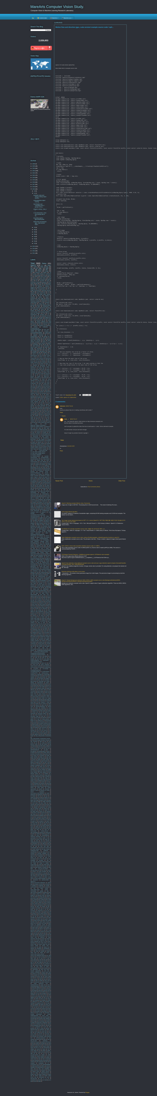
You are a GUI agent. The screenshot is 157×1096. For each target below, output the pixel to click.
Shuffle (43, 301)
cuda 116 (37, 657)
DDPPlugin (46, 465)
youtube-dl (33, 419)
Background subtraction (45, 273)
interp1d (40, 789)
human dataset (42, 772)
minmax (43, 400)
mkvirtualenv (34, 843)
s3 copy (41, 958)
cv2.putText (35, 668)
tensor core (42, 414)
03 (34, 238)
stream (32, 998)
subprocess (34, 1001)
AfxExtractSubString (47, 430)
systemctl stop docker (46, 1008)
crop (31, 384)
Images (32, 506)
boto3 (50, 377)
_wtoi (45, 587)
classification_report (36, 629)
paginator (32, 405)
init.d (44, 784)
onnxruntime (46, 345)
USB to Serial (42, 573)
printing (35, 914)
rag (31, 933)
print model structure (42, 913)
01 (34, 243)
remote (48, 938)
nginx (48, 854)
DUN (39, 467)
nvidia (41, 402)
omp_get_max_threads (43, 868)
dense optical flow (40, 292)
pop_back (33, 912)
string (49, 277)
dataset (38, 339)
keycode (38, 804)
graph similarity (44, 761)
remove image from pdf (44, 944)
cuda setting (46, 658)
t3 (32, 1011)
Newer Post (59, 481)
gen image (42, 742)
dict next (49, 685)
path (41, 347)
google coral (42, 756)
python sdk (42, 927)
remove (32, 940)
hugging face (48, 317)
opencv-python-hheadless (40, 878)
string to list (42, 998)
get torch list (46, 748)
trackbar (34, 352)
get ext (49, 745)
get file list (34, 747)
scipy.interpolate (34, 968)
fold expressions (43, 727)
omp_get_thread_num (35, 870)
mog (36, 846)
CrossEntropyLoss (35, 328)
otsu (34, 888)
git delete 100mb (46, 752)
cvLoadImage (39, 674)
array (37, 597)
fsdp (35, 303)
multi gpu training (45, 849)
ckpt (50, 628)
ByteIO (33, 442)
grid (36, 391)
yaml (36, 325)
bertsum (33, 605)
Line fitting (46, 516)
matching (47, 295)
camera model (34, 616)
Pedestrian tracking (35, 301)
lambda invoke (38, 808)
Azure (40, 355)
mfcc (42, 840)
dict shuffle (33, 387)
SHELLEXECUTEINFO (35, 554)
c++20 (41, 614)
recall (48, 935)
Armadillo (44, 432)
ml (39, 843)
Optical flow (73, 397)
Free (48, 488)
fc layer (38, 719)
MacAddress (46, 521)
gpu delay (49, 756)
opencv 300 (39, 875)
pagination (40, 892)
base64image (34, 336)
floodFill (36, 727)
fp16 (50, 733)
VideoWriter (33, 372)
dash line (39, 675)
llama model (34, 822)
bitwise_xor (39, 377)
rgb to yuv (45, 949)
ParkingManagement (35, 542)
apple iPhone (45, 593)
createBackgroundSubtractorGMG (44, 650)
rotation (41, 952)
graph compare (46, 759)
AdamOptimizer (34, 429)
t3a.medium (37, 1011)
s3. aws (47, 958)
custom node (37, 384)
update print (33, 416)
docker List (47, 691)
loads (40, 823)
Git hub (47, 495)
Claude (32, 460)
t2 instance (38, 1009)
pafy (48, 891)
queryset (48, 931)
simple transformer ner (46, 982)
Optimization (33, 368)
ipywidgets (33, 396)
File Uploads (39, 485)
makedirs (41, 398)
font (39, 390)
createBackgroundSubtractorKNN (41, 651)
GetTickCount (41, 495)
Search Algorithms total (41, 555)
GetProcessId (33, 495)
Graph (32, 496)
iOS (33, 318)
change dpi (43, 619)
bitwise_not (46, 336)
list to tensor (40, 819)
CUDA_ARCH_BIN (43, 450)
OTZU (38, 366)
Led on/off (36, 363)
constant (43, 640)
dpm (38, 699)
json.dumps (41, 798)
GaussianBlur (33, 492)
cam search (41, 615)
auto (33, 598)
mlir (46, 344)
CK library (47, 444)
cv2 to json (33, 667)
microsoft (47, 840)
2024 (33, 168)
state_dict (44, 996)
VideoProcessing (41, 576)
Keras (42, 309)
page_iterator (33, 892)
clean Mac (44, 629)
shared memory (34, 979)
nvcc (50, 344)
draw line (32, 388)
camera (47, 615)
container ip (34, 642)
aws (32, 268)
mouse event (48, 318)
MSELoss (47, 520)
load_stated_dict (34, 823)
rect (50, 349)
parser (48, 896)
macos (32, 826)
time (40, 324)
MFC (47, 269)
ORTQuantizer (34, 535)
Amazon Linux (42, 325)
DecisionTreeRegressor (35, 472)
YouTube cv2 (42, 583)
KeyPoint (41, 509)
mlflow (43, 843)
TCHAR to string (35, 562)
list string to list (43, 818)
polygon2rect (40, 910)
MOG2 (47, 298)
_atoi (41, 587)
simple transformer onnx (41, 983)
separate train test (38, 975)
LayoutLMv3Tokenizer (35, 516)
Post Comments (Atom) (94, 486)
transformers (46, 306)
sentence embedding (35, 972)
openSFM (44, 874)
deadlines (47, 678)
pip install (47, 905)
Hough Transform (34, 362)
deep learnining (46, 386)
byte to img (34, 612)
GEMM (32, 330)
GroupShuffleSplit (38, 496)
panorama (38, 320)
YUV (31, 373)
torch (38, 284)
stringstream (37, 1000)
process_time (41, 914)
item (39, 795)
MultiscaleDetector (43, 528)
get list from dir (37, 748)
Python (44, 263)
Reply (61, 412)
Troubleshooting (43, 572)
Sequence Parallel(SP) (38, 556)
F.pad (50, 481)
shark (40, 979)
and (31, 374)
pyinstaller (33, 917)
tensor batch (45, 1015)
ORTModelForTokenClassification (38, 534)
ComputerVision (41, 288)
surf (48, 287)
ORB (47, 533)
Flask (36, 488)
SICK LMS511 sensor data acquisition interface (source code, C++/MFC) (81, 546)
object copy (44, 865)
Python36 (47, 544)
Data (48, 280)
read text (34, 935)
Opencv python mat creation (43, 537)
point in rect (43, 909)
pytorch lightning (41, 321)
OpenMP (32, 537)
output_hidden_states (35, 889)
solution (49, 351)
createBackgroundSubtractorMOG (38, 653)
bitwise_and (46, 376)
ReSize (47, 369)
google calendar (34, 756)
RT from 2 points (44, 548)
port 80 (49, 912)
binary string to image (43, 607)
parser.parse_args (34, 898)
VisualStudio (48, 577)
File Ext (43, 484)
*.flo (42, 419)
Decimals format (43, 471)
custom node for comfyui (36, 665)
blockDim (33, 337)
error (44, 340)
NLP (41, 283)
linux (44, 275)
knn (41, 805)
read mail (49, 934)
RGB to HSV (39, 547)
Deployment (33, 474)
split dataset (34, 990)
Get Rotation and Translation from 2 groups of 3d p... (38, 205)
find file (35, 723)
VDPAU (48, 573)
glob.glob (42, 755)
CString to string (46, 446)
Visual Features (40, 577)
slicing (33, 987)
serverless (33, 976)
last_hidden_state (34, 811)
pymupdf (33, 305)
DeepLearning (48, 358)
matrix (48, 833)
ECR (36, 478)
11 (34, 193)
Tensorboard (33, 563)
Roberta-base (47, 551)
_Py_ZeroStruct (35, 587)
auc (48, 313)
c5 (45, 614)
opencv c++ (46, 875)
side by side (47, 980)
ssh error (37, 993)
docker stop (39, 387)
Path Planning (45, 542)
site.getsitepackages (35, 986)
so (46, 987)
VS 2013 (33, 576)
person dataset (38, 902)
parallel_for (33, 895)
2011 (33, 253)
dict (43, 339)
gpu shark (49, 758)
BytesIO (39, 442)
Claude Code (40, 460)
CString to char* (37, 446)
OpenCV (33, 265)
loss (41, 344)
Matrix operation (45, 524)
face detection (45, 388)
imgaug (33, 781)
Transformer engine (37, 570)
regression (42, 937)
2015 (33, 189)
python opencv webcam (46, 926)
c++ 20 (41, 302)
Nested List (40, 531)
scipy (32, 966)
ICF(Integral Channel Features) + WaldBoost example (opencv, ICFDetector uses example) (85, 554)
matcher (43, 833)
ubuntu (32, 271)
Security (49, 555)
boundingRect (36, 379)
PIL (50, 276)
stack (50, 994)
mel (46, 836)
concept (42, 382)
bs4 (44, 610)
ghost (48, 751)
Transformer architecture (46, 569)
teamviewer (47, 1012)
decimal (32, 679)
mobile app (33, 844)
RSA (34, 548)
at (40, 597)
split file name (47, 990)
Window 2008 (46, 372)
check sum (36, 626)
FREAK (33, 482)
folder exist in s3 (43, 728)
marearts (41, 832)
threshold (33, 298)
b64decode (34, 602)
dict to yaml (48, 686)
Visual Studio (42, 277)
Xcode (43, 582)
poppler (44, 912)
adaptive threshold (38, 335)
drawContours (35, 317)
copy (49, 644)
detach (47, 682)
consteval (42, 314)
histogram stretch (34, 393)
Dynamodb (35, 309)
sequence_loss (46, 975)
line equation (38, 397)
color (46, 633)
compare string (48, 635)
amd (48, 291)
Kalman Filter (35, 509)
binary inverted (34, 607)
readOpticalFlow (41, 935)
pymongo (39, 917)
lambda (38, 275)
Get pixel (38, 361)
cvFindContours (46, 384)
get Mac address (43, 744)
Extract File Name (43, 481)
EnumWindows (34, 481)
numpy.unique (33, 864)
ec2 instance (43, 703)
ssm (46, 994)
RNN (45, 547)
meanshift (33, 400)
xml (50, 352)
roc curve (33, 411)
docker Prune (40, 692)
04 (34, 236)
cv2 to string (39, 667)
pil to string (42, 903)
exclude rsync (35, 712)
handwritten (41, 391)
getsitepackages (41, 751)
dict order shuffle (41, 686)
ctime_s (40, 656)
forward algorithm (43, 733)
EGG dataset (33, 479)
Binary (49, 325)
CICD (33, 444)
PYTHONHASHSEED (35, 540)
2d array (49, 421)
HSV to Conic (47, 496)
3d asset (34, 422)
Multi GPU (44, 527)
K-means (46, 330)
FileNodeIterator (39, 486)
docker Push (33, 693)
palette (45, 892)
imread (38, 781)
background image (43, 602)
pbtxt (50, 898)
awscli (42, 601)
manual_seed (33, 830)
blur (38, 337)
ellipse (36, 707)
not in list (40, 858)
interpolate (47, 789)
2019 (33, 179)
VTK (44, 313)
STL (34, 286)
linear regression (37, 817)
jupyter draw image (35, 800)
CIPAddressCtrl (40, 444)
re (47, 933)
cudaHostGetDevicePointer (36, 661)
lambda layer (46, 808)
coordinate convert (42, 644)
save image (39, 962)
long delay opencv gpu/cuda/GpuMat (38, 218)
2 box (37, 421)
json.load (39, 396)
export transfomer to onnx (41, 714)
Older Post (121, 481)
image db (33, 777)
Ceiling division (46, 458)
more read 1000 (44, 846)
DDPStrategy (33, 467)
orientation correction (38, 884)
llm (36, 318)
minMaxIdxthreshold (35, 842)
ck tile (41, 628)
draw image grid (47, 699)
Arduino (39, 271)
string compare (46, 412)
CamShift (46, 456)
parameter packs (41, 895)
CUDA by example (42, 449)
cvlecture (33, 339)
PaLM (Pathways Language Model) (40, 541)
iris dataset (33, 795)
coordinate (34, 644)
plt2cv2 (47, 907)
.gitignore (47, 419)
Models (39, 526)
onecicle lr (34, 871)
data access (33, 386)
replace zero (46, 947)
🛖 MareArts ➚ (54, 18)
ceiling (48, 618)
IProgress (34, 502)
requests (32, 948)
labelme (48, 396)
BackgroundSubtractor (35, 437)
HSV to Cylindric (35, 498)
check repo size (39, 625)
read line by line (42, 934)
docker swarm (47, 387)
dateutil (41, 678)
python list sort (34, 923)
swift (37, 414)
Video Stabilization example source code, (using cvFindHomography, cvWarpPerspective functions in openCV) (90, 537)
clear (32, 382)
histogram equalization (35, 765)
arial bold (49, 596)
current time (35, 664)
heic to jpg (47, 762)
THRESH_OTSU (45, 562)
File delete (47, 485)
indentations (36, 783)
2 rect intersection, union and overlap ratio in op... (39, 214)
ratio (45, 933)
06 (34, 232)
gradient (39, 759)
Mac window (39, 521)
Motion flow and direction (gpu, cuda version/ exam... (40, 223)
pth (50, 914)
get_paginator (33, 751)
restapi (32, 949)
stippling (32, 997)
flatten (39, 726)
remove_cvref (33, 947)
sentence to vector (36, 973)
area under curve (44, 594)
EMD (48, 359)
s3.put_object (33, 959)
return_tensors (38, 949)
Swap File (33, 561)
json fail (39, 797)
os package (33, 885)
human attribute (34, 772)
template (39, 322)
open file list (33, 874)
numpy (46, 271)
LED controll (42, 362)
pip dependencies (39, 905)
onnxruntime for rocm (40, 872)
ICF (50, 500)
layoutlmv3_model (36, 812)
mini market (43, 842)
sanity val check (42, 961)
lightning (32, 397)
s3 (31, 272)
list (36, 280)
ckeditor (45, 628)
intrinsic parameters (37, 791)
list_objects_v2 (41, 821)
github (35, 343)
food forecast (44, 730)
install (48, 784)
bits (50, 607)
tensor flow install (47, 322)
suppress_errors (40, 1003)
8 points (48, 422)
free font (42, 734)
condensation (33, 383)
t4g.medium (44, 1011)
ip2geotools (40, 794)
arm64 (33, 597)
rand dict (35, 933)
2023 (33, 170)
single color (43, 984)
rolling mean (34, 952)
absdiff (49, 587)
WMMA (39, 579)
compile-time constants (45, 636)
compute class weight (44, 638)
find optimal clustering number (44, 723)
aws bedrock (39, 598)
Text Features (44, 565)
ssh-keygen (43, 993)
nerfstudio (33, 853)
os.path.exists (33, 886)
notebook (33, 297)
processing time (41, 348)
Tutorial (47, 370)
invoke (47, 793)
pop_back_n (39, 912)
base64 (38, 376)
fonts (38, 730)
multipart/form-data (34, 850)
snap (43, 987)
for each (46, 731)
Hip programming (36, 500)
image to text (33, 780)
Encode (32, 361)
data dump (45, 675)
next (48, 401)
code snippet (33, 633)
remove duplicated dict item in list (38, 941)
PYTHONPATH (46, 540)
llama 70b (49, 821)
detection (41, 684)
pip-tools (32, 906)
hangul (37, 762)
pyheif (47, 916)
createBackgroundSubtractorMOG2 (38, 654)
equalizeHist (34, 710)
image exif (47, 777)
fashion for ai (46, 341)
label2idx (36, 807)
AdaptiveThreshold (43, 429)
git (32, 280)
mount (39, 847)
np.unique (41, 860)
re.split (35, 934)
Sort (50, 333)
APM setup (38, 428)
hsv (35, 768)
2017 (33, 184)
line (46, 815)
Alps (33, 432)
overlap (46, 889)
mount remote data (47, 847)
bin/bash (47, 605)
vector (32, 307)
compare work (35, 636)
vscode (47, 416)
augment (49, 597)
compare (37, 382)
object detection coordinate (41, 867)
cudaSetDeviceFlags (35, 663)
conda (48, 382)
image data (41, 303)
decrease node (39, 679)
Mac (48, 309)
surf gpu (47, 1003)
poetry (32, 909)
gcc (36, 742)
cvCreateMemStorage (35, 671)
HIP (48, 288)
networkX (32, 854)
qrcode (37, 931)
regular (40, 410)
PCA (48, 368)
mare (65, 419)
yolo (48, 418)
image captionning (36, 776)
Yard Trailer (33, 583)
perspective (33, 408)
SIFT (44, 310)
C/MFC (49, 265)
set (42, 411)
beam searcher (42, 604)
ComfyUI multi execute (40, 463)
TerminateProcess (34, 565)
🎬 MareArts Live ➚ (67, 18)
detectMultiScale (34, 684)
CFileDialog (48, 443)
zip (42, 354)
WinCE (49, 580)
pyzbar (38, 930)
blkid (37, 608)
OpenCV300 (48, 332)
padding (41, 891)
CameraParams (34, 457)
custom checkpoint (45, 664)
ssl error (41, 994)
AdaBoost (33, 288)
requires (45, 410)
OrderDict (33, 538)
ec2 (48, 292)
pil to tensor (48, 903)
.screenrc (32, 421)
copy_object (46, 646)
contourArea (33, 643)
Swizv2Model (40, 561)
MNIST (35, 520)
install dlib (33, 786)
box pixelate (38, 610)
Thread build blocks (44, 566)
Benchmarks (33, 439)
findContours (34, 294)
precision (34, 913)
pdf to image (48, 899)
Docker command (34, 475)
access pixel (36, 589)
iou (42, 394)
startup (39, 996)
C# (44, 442)
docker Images (40, 691)
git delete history (47, 754)
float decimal (45, 726)
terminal (34, 324)
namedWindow (34, 851)
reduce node (34, 937)
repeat (40, 947)
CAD (48, 442)
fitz (31, 343)
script (40, 968)
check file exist (41, 624)
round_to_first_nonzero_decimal (37, 954)
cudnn (32, 315)
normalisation (33, 858)
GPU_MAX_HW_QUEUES (43, 491)
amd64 (32, 591)
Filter (32, 488)
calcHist (32, 292)
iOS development (43, 393)
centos (43, 380)
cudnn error (43, 663)
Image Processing (35, 290)
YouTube (39, 291)
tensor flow (35, 279)
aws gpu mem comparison (36, 600)
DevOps (40, 474)
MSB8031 (41, 520)
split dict (40, 990)
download (33, 698)
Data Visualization (38, 470)
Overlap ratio (41, 368)
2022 (33, 173)
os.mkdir (47, 885)
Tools (48, 301)
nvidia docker (46, 864)
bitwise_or (33, 377)
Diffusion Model (35, 359)
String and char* (34, 370)
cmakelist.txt (34, 632)
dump (33, 700)
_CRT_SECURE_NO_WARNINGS (44, 586)
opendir (49, 878)
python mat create (42, 923)
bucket (43, 379)
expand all (47, 712)
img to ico (49, 780)
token (38, 306)
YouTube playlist (41, 584)
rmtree (37, 951)
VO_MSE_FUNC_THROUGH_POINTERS (39, 575)
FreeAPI (32, 489)
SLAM (43, 554)
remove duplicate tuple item (42, 940)
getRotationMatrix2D (35, 749)
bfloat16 (42, 605)
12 (34, 191)
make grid (38, 829)
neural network (39, 854)
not (37, 402)
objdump (38, 865)
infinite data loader (38, 784)
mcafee (32, 835)
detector (46, 684)
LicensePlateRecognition (36, 332)
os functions (47, 884)
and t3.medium (38, 591)
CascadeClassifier (45, 457)
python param (35, 927)
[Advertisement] (87, 494)
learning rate (44, 812)
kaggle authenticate (47, 801)
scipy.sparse (42, 351)
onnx (48, 303)
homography (35, 344)
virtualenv (45, 352)
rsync (33, 956)
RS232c (49, 547)
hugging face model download (43, 770)
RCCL (45, 545)
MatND (38, 524)
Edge (44, 479)
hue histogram (43, 769)
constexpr (47, 302)
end (44, 709)
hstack (32, 768)
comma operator (39, 635)
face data (38, 388)
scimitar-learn (46, 965)
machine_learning (45, 825)
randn (46, 349)
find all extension (41, 721)
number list (44, 861)
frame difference (35, 734)
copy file (32, 646)
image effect (39, 777)
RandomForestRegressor (36, 549)
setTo (45, 977)
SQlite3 (32, 555)
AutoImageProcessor (46, 433)
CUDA (61, 397)
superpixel (33, 1003)
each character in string (43, 702)
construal (49, 640)
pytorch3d (33, 930)
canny (38, 380)
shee (45, 979)
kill (42, 804)
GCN (39, 489)
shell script (47, 411)
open (48, 872)
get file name (40, 747)
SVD (46, 333)
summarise (47, 1001)
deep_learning (34, 681)
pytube (38, 349)
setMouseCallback (46, 305)
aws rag (37, 601)
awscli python (48, 601)
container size (41, 642)
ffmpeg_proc (40, 720)
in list (47, 781)
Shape (43, 558)
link (43, 397)
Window (39, 372)
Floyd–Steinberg (42, 488)
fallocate (44, 717)
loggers (45, 823)
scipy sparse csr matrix (42, 966)
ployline (38, 907)
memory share (39, 839)
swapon (42, 1004)
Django (49, 307)
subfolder (44, 1000)
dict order (34, 686)
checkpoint (33, 628)
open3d (38, 874)
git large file (35, 755)
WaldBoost (33, 580)
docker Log (33, 692)
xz (44, 418)
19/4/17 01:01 (69, 406)
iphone (45, 794)
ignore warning (39, 775)
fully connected (34, 741)
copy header (39, 646)
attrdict (44, 597)
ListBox (41, 517)
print (45, 408)
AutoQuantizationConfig (46, 435)
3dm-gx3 (47, 354)
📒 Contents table (42, 18)
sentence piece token (46, 972)
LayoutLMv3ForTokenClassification (38, 514)
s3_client (40, 959)
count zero (44, 649)
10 (34, 227)
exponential (33, 713)
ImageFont (40, 505)
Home (91, 481)
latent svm (42, 811)
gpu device (34, 758)
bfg (38, 605)
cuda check (39, 658)
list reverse (36, 818)
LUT (31, 363)
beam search (35, 604)
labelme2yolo (43, 807)
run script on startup (40, 956)
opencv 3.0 (66, 397)
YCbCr (48, 582)
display (48, 688)
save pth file (38, 963)
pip (32, 905)
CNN (32, 446)
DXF (48, 467)
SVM (33, 291)
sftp (49, 977)
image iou (39, 779)
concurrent (41, 639)
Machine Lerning (35, 299)
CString (35, 326)
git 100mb (33, 752)
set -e (36, 977)
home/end (49, 765)
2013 (33, 248)
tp (41, 415)
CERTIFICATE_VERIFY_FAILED (37, 443)
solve (50, 987)
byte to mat (41, 612)
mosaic (42, 401)
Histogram (37, 272)
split (34, 306)
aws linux (32, 601)
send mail (46, 970)
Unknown (62, 406)
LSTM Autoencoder (35, 510)
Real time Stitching (47, 549)
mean (38, 835)
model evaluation (34, 401)
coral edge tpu (43, 647)
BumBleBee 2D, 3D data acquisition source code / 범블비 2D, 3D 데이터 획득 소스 (83, 528)
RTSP (43, 369)
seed (50, 968)
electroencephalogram (40, 706)
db (31, 303)
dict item (37, 685)
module (44, 844)
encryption (39, 709)
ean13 (32, 703)
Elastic (48, 479)
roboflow (42, 951)
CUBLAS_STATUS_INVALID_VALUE (38, 447)
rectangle (34, 351)
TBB (45, 283)
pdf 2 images (41, 899)
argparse (33, 287)
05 (34, 234)
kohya (45, 805)
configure (47, 639)
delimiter (32, 682)
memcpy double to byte (43, 837)
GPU (37, 268)
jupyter (49, 283)
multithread (45, 850)
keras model (43, 803)
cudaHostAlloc (46, 660)
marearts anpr (48, 832)
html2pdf (32, 769)
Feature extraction (36, 484)
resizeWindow (46, 948)
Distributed (47, 474)
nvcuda (40, 864)
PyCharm (40, 333)
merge (38, 400)
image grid (33, 779)
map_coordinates (34, 832)
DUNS (44, 467)
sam (50, 959)
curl (48, 337)
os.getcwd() (40, 885)
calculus (49, 614)
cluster (45, 630)
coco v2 (40, 632)
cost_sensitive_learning (35, 649)
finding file (34, 726)
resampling (38, 948)
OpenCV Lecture (45, 366)
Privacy (32, 544)
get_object (46, 749)
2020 (33, 177)
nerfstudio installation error (43, 853)
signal (32, 982)
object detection (36, 345)
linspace (45, 817)
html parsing (47, 768)
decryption (47, 679)
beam (50, 602)
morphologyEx (34, 847)
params (36, 896)
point (37, 909)
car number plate (43, 616)
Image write (33, 505)
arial (44, 596)
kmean (32, 805)
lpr (40, 295)
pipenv (38, 906)
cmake (49, 630)
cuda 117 (44, 657)
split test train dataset (40, 991)
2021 (33, 175)
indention (42, 783)
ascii (40, 374)
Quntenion (38, 545)
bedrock (49, 604)
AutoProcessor (35, 435)
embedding (43, 707)
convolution (48, 643)
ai (47, 335)
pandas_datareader (41, 405)
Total (33, 263)
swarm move (48, 1004)
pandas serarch (36, 893)
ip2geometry (33, 794)
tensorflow (42, 280)
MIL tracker (47, 519)
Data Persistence (38, 468)
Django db (43, 359)
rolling (48, 951)
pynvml (44, 917)
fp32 (43, 390)
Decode (46, 472)
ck (37, 628)
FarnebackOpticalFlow (36, 329)
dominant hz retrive (45, 696)
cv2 (33, 275)
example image (42, 710)
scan (32, 965)
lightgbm (41, 815)
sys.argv (32, 1008)
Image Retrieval (38, 503)
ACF (46, 423)
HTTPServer (33, 499)
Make (46, 523)
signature (36, 412)
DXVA (32, 468)
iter (42, 795)
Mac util (32, 521)
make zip (46, 829)
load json (42, 822)
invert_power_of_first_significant (37, 793)
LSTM (48, 362)
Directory (43, 307)
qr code (43, 930)
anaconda (47, 373)
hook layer (34, 766)
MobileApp (33, 526)
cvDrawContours (45, 672)
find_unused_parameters (46, 724)
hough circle (42, 766)
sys (48, 1007)
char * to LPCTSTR (41, 621)
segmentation (35, 969)
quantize (42, 931)
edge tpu (38, 705)
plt (43, 907)
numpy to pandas (44, 863)
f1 (46, 716)
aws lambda (46, 600)
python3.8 (47, 928)
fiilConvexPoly (48, 720)
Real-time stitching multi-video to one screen (73, 571)
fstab (33, 740)
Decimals (32, 471)
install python (40, 787)
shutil (32, 412)
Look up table (48, 517)
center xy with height (35, 619)
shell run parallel (39, 980)
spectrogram (48, 989)
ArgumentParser (34, 355)
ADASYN (48, 426)
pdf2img (41, 407)
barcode (32, 376)
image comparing (45, 776)
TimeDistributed (45, 568)
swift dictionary (35, 1005)
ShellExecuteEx (39, 559)
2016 (33, 186)
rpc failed (49, 955)
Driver (32, 478)
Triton (37, 572)
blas (33, 608)
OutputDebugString (44, 538)
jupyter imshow (43, 800)
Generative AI (44, 492)
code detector (47, 632)
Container (37, 464)
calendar (34, 615)
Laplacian (44, 512)
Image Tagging (46, 503)
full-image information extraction (42, 740)
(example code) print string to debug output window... (39, 197)
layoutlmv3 (49, 811)
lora (33, 825)
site (48, 984)
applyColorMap (34, 594)
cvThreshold (33, 675)
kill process (47, 804)
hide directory (33, 763)
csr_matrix (43, 337)
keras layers (35, 803)
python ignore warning (44, 921)
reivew (43, 938)
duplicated (43, 700)
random (38, 305)
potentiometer (40, 408)
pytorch (40, 269)
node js (47, 857)
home (43, 765)
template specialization (36, 1014)
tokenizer (45, 324)
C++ (42, 265)
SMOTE (48, 554)
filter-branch (34, 390)
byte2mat (32, 614)
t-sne (33, 1009)
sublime (49, 1000)
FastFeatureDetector (46, 482)
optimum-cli (33, 881)
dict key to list (43, 685)
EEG (40, 478)
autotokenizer (34, 314)
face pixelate (38, 717)
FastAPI (38, 482)
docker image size (47, 695)
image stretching (46, 779)
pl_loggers (33, 907)
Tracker (37, 569)
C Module (34, 356)
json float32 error (46, 797)
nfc (45, 854)
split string (33, 991)
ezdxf (42, 716)
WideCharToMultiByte (41, 580)
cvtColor (38, 315)
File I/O (48, 484)
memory (32, 839)
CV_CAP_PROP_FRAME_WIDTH (38, 453)
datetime (39, 386)
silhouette (37, 982)
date (37, 678)
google (47, 755)
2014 (33, 246)
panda (49, 892)
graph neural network (35, 761)
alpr (44, 291)
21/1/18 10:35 (71, 446)
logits (50, 823)
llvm (33, 398)
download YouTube (46, 315)
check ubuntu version (45, 626)
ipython (47, 394)
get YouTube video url (42, 745)
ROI (39, 369)
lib (38, 814)
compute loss (33, 639)
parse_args (42, 896)
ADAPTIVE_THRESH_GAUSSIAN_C (38, 425)
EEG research (46, 478)
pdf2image (34, 900)
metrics (41, 318)
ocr (45, 402)
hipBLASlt (47, 391)
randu (40, 933)
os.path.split (40, 886)
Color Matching (43, 461)
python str (49, 927)
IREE (39, 330)
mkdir (48, 400)
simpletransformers (35, 984)
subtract (41, 1001)
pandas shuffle (45, 893)
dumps (37, 700)
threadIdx (37, 415)
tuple (39, 352)
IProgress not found (42, 502)
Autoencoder (35, 436)
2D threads (43, 421)
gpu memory (42, 343)
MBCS (41, 519)
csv (48, 314)
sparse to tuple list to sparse (38, 989)
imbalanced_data (41, 780)
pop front (47, 910)
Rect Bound (34, 551)
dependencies (40, 682)
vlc (43, 416)
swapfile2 (37, 1004)
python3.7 (41, 928)
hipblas (39, 763)
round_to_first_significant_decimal (38, 955)
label (43, 396)
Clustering (33, 358)
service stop (39, 976)
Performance (33, 369)
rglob (50, 949)
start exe (34, 996)
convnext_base (41, 643)
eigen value (44, 705)
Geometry (42, 279)
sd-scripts (45, 968)
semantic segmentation (36, 970)
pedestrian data (41, 900)
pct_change (34, 899)
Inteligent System (40, 507)
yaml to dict (36, 354)
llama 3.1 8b (48, 397)
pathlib (35, 407)
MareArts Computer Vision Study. (57, 7)
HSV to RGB (45, 498)
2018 (33, 182)
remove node (45, 945)
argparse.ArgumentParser (36, 596)
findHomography (35, 724)
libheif (37, 815)
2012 (33, 250)
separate (43, 973)
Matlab (44, 272)
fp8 (46, 390)
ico (41, 773)
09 (34, 229)
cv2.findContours (47, 667)
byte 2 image (48, 611)
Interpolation (48, 507)
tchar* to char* (39, 1012)
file (50, 388)
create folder (46, 383)
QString (32, 545)
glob (42, 317)
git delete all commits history (36, 754)
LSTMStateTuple (45, 510)
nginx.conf (33, 856)
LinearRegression (34, 517)
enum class (48, 709)
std (49, 996)
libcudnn (32, 815)
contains (48, 642)
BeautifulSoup (46, 437)
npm (48, 860)
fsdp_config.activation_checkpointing (43, 735)
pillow (33, 284)
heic (42, 762)
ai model (42, 373)
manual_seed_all (44, 830)
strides (36, 998)
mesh (37, 840)
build (38, 287)
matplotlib (47, 398)
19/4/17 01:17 (73, 419)
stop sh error (46, 997)
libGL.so (43, 814)
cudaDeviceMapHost (35, 660)
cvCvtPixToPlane (45, 671)
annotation (45, 591)
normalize (33, 402)
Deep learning (44, 266)
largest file (47, 809)
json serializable (34, 798)
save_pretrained (46, 963)
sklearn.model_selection (46, 986)
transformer (46, 415)
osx (50, 886)
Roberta (40, 551)
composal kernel (34, 638)
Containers (43, 464)
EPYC (39, 479)
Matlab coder (48, 363)
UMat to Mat (34, 573)
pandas (34, 273)
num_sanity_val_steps (35, 861)
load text (47, 822)
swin (41, 1005)
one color (44, 870)
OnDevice (41, 535)
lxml (39, 825)
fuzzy (45, 741)
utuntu (39, 416)
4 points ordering (40, 422)
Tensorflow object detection (43, 563)
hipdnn (44, 763)
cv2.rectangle (45, 668)
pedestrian (47, 407)
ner (48, 851)
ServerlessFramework (35, 558)
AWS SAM (46, 428)
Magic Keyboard (39, 523)
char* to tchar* (41, 622)
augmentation (46, 374)
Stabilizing (47, 559)
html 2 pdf (40, 768)
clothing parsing (38, 630)
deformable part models (44, 681)
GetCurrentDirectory (35, 493)
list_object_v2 (33, 821)
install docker (39, 786)
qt (42, 349)
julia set (48, 798)
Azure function (45, 436)
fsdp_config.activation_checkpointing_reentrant (40, 738)
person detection (47, 902)
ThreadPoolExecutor (35, 568)
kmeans (36, 805)
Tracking (47, 286)
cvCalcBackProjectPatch (36, 670)
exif (41, 712)
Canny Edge (40, 298)
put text (34, 916)
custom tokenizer (46, 665)
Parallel (34, 333)
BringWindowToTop (40, 440)
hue (37, 769)
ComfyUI (37, 307)
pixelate (43, 906)
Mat (37, 283)
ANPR (36, 276)
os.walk (46, 886)
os (33, 320)
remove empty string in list (43, 942)
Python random (39, 544)
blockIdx (45, 377)
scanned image (38, 965)
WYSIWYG (46, 579)
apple (37, 593)
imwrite (43, 781)
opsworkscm (35, 879)
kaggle (39, 801)
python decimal (37, 920)
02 (34, 241)
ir (49, 794)
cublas (45, 656)
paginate (47, 404)
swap (32, 1004)
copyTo (39, 383)
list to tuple (47, 819)
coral (32, 647)
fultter (41, 741)
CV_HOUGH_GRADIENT (36, 454)
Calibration (45, 326)
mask (33, 833)
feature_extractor (45, 719)
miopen (49, 842)
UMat (50, 572)
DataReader (46, 470)
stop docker (38, 997)
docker (32, 269)
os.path (41, 404)
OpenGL (49, 279)
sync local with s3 (42, 1007)
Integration (33, 507)
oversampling (33, 891)
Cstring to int (38, 465)
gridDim (49, 343)
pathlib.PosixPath (43, 898)
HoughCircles (44, 500)
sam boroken (34, 961)
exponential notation (42, 713)
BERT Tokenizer (47, 355)
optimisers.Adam (45, 879)
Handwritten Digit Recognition (44, 499)
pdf (44, 320)
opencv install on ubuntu (36, 877)
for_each (36, 733)
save (49, 961)
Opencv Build (43, 276)
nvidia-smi (33, 865)
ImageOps (47, 505)
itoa (46, 795)
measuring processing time (37, 836)
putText (49, 408)
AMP (32, 428)
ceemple (43, 618)
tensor (47, 297)
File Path (33, 485)
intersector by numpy (44, 790)
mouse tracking (35, 849)
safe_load (45, 959)
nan (39, 851)
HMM (48, 361)
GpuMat (43, 361)
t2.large (44, 1009)
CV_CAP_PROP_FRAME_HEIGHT (38, 451)
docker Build (43, 689)
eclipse (49, 703)
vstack (32, 418)
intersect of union (34, 790)
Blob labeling (42, 439)
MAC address (35, 519)
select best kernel (45, 969)
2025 (33, 166)
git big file (39, 752)
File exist (46, 329)
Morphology (42, 365)
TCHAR (47, 561)
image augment (47, 775)
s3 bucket (43, 287)
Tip (50, 272)
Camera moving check (44, 356)
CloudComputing (34, 461)
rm (32, 951)
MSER (42, 363)
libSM (48, 814)
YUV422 (36, 373)
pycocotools (34, 410)
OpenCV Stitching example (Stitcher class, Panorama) (76, 503)
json (36, 295)
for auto (40, 731)
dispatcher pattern (41, 688)
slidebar (38, 987)
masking (38, 833)
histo (49, 763)
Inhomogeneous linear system (42, 506)
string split (33, 414)
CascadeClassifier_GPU (36, 458)
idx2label (46, 773)
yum (38, 419)
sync (35, 1007)
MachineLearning (45, 299)
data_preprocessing (41, 677)
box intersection (43, 608)
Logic (42, 284)
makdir (36, 826)
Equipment (44, 282)
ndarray (44, 851)
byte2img (47, 612)
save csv (32, 962)
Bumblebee (48, 440)
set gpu (40, 977)
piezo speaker (35, 903)
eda (33, 705)
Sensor (34, 277)
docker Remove (42, 693)
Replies (64, 416)
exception (49, 710)
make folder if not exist (39, 828)
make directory (43, 826)
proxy (47, 914)
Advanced (39, 430)
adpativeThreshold (34, 590)
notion (45, 858)
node (41, 857)
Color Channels (40, 358)
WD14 (34, 579)
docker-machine (35, 696)
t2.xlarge (49, 1009)
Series (47, 556)
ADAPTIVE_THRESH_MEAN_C (37, 426)
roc (49, 410)
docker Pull (47, 692)
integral (37, 394)
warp (37, 418)
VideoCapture (34, 302)
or (36, 404)
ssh (41, 412)
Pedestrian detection (46, 290)
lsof (36, 398)
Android (38, 432)
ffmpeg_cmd (33, 720)
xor (41, 418)
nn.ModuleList (40, 856)
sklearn (40, 297)
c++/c (37, 614)
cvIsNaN (32, 674)
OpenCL (47, 535)
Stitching (40, 286)
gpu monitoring (42, 758)
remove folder (34, 944)
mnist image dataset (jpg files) (69, 511)
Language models (35, 512)
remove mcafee (34, 945)
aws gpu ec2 (46, 598)
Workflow (34, 582)
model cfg (39, 844)
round (47, 952)
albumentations (43, 590)
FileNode (32, 486)
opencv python (34, 347)
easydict (37, 703)
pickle (46, 347)
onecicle (49, 870)
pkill (48, 906)
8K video (34, 423)
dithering (32, 689)
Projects (32, 310)
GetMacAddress (45, 493)
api (35, 374)
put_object (41, 916)
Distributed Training (35, 282)
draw (42, 699)
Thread (42, 370)
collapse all (40, 633)
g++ (50, 390)
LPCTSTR (47, 509)
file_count (34, 721)
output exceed (44, 888)
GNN (44, 489)
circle (48, 380)
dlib (37, 689)
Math (47, 268)
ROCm (38, 310)
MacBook (32, 523)
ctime (36, 656)
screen (38, 411)
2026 (33, 163)
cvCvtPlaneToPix (34, 672)
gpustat (33, 759)
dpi (34, 699)
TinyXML (32, 569)
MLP (31, 520)
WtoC (39, 582)
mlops (48, 843)
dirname (33, 688)
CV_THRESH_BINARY (35, 456)
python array (40, 919)
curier (50, 663)
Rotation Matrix (44, 552)
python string (35, 928)
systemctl (38, 1008)
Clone (47, 460)
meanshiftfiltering (45, 835)
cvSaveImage (46, 674)
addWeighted (46, 589)
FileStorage (47, 486)
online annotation (42, 871)
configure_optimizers (35, 640)
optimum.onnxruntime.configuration (38, 882)
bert (40, 336)
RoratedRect (33, 552)
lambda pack (33, 809)
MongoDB (35, 365)
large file (40, 809)
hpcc (48, 766)
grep (33, 391)
